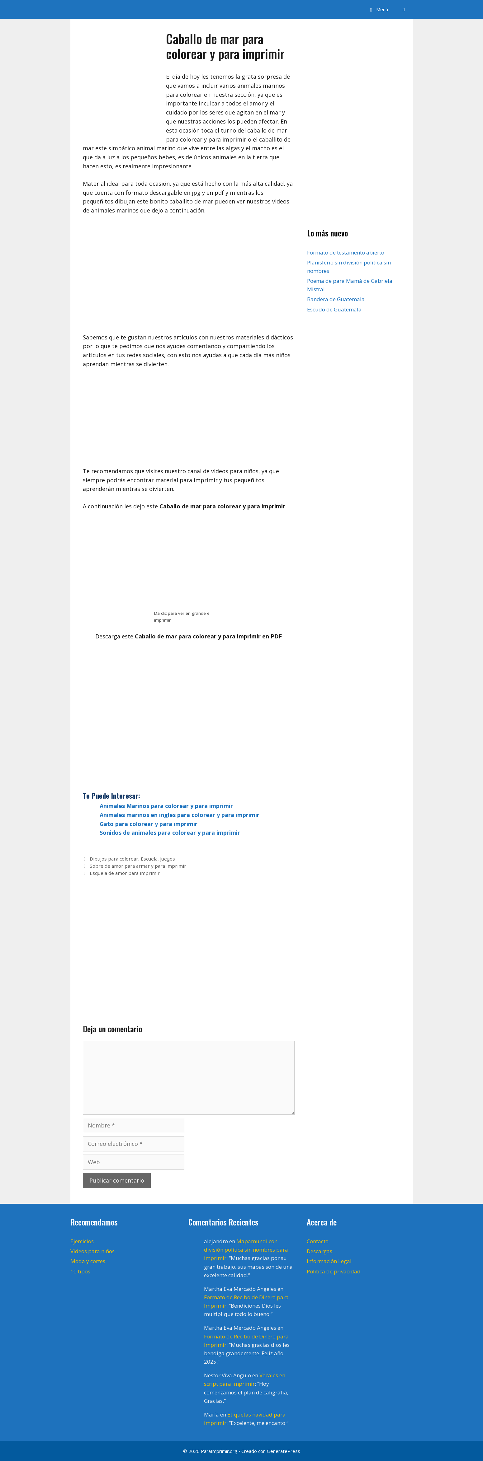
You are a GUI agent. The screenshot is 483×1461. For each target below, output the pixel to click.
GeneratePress (283, 1451)
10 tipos (80, 1271)
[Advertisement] (189, 420)
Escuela (149, 859)
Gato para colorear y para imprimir (148, 824)
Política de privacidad (334, 1271)
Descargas (319, 1251)
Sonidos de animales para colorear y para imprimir (170, 832)
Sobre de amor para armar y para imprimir (138, 866)
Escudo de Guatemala (334, 309)
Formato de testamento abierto (345, 252)
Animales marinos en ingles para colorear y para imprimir (179, 815)
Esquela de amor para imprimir (125, 873)
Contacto (318, 1241)
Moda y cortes (87, 1261)
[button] (378, 9)
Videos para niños (92, 1251)
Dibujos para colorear (114, 859)
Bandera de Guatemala (336, 299)
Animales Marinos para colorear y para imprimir (166, 806)
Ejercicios (82, 1241)
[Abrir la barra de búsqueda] (403, 9)
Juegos (167, 859)
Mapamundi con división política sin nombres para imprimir (246, 1250)
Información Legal (329, 1261)
